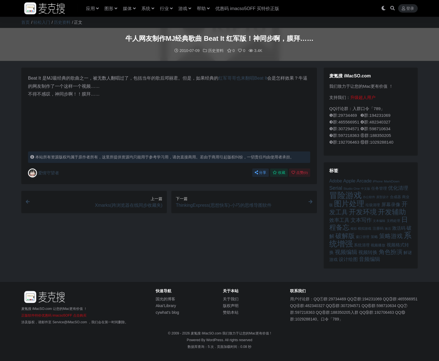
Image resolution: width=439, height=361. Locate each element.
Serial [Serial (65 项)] (335, 188)
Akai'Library (166, 305)
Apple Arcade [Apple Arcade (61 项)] (357, 180)
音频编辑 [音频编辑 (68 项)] (369, 259)
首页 (25, 22)
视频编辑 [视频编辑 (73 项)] (346, 252)
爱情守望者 (43, 172)
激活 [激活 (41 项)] (388, 228)
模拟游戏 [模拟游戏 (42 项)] (364, 228)
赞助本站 (231, 312)
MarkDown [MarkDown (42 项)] (392, 181)
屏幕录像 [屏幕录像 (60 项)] (390, 204)
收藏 (279, 172)
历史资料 (62, 22)
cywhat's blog (167, 312)
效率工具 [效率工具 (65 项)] (339, 220)
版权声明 (231, 305)
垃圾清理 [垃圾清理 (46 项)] (372, 205)
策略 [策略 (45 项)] (374, 237)
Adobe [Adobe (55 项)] (335, 180)
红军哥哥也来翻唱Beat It (242, 77)
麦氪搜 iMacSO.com (206, 333)
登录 (408, 8)
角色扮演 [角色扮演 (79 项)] (390, 251)
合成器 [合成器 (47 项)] (395, 196)
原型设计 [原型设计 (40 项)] (382, 196)
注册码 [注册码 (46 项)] (378, 228)
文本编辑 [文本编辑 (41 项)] (379, 220)
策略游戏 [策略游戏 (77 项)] (391, 235)
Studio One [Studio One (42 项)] (352, 188)
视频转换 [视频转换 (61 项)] (367, 252)
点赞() (299, 172)
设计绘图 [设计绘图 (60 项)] (348, 259)
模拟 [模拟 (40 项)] (354, 228)
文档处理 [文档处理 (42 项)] (393, 220)
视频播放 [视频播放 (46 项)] (378, 245)
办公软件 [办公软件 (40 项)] (369, 196)
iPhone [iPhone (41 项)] (378, 181)
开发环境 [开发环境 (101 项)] (363, 211)
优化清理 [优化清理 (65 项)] (398, 188)
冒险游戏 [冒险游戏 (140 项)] (345, 195)
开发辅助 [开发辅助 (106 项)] (392, 211)
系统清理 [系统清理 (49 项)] (362, 245)
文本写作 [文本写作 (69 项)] (361, 220)
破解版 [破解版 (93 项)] (345, 235)
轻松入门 (41, 22)
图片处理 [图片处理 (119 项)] (349, 203)
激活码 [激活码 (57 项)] (398, 227)
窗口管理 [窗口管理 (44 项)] (362, 237)
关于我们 (231, 298)
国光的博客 (165, 298)
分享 (260, 172)
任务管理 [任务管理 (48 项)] (379, 188)
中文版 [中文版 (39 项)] (365, 188)
